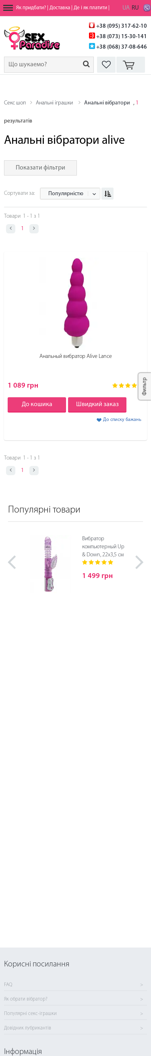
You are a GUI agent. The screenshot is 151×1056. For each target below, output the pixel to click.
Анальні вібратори (107, 103)
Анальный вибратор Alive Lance (75, 356)
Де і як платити (90, 7)
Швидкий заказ (97, 404)
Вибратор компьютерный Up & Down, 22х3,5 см (103, 547)
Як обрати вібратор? (26, 999)
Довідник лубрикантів (27, 1028)
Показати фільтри (40, 168)
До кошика (37, 404)
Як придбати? (31, 7)
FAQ (8, 984)
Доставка (60, 7)
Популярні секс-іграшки (30, 1013)
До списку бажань (122, 419)
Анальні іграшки (55, 103)
